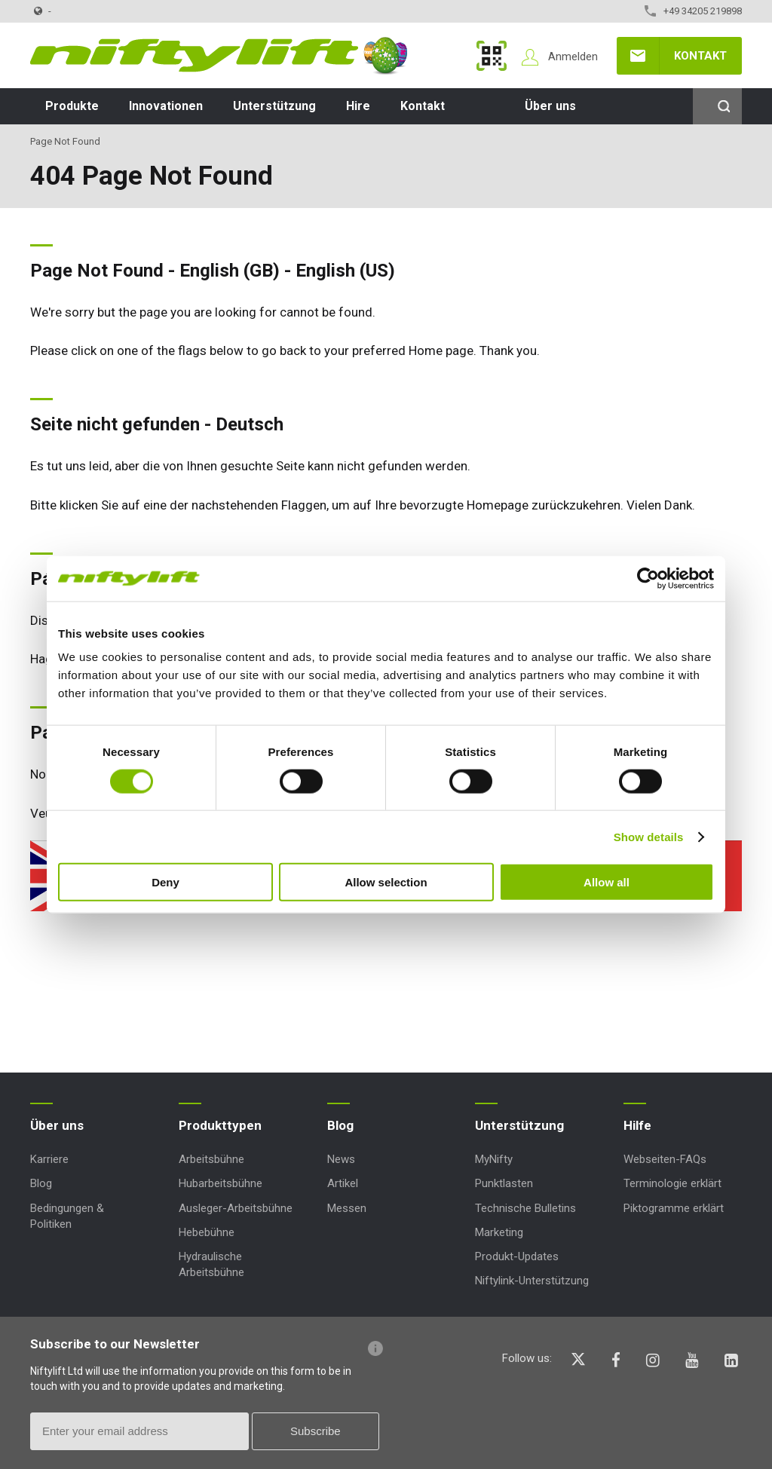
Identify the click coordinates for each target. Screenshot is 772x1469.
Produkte (72, 106)
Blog (41, 1183)
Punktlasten (504, 1183)
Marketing (499, 1232)
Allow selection (386, 882)
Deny (165, 882)
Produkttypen (220, 1125)
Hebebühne (206, 1232)
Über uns (550, 106)
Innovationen (166, 106)
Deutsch (249, 424)
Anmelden (573, 56)
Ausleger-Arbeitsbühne (236, 1208)
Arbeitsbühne (211, 1159)
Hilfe (637, 1125)
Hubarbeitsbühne (220, 1183)
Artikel (342, 1183)
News (341, 1159)
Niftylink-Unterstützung (532, 1280)
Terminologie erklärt (672, 1183)
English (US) (345, 270)
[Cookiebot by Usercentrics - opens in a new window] (648, 578)
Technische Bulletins (525, 1208)
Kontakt (700, 56)
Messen (346, 1208)
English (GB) (229, 270)
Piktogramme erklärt (673, 1208)
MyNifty (491, 56)
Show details (649, 836)
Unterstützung (274, 106)
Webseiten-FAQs (664, 1159)
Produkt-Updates (517, 1256)
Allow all (607, 882)
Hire (358, 106)
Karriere (49, 1159)
